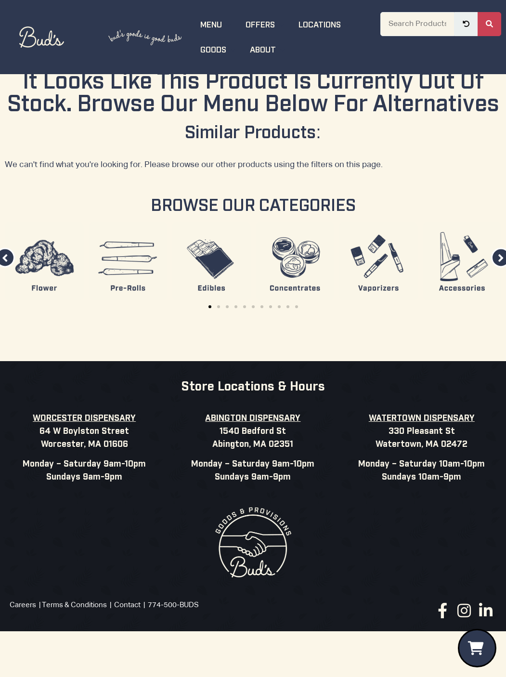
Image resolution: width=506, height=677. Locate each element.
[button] (209, 332)
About (269, 49)
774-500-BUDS (173, 631)
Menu (217, 24)
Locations (325, 24)
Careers (23, 631)
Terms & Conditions (74, 631)
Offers (266, 24)
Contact (127, 631)
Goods (219, 49)
